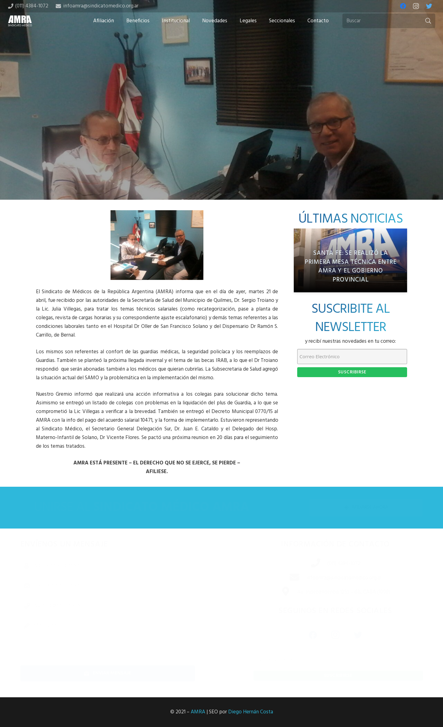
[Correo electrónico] (117, 585)
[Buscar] (388, 21)
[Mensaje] (117, 639)
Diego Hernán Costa (250, 712)
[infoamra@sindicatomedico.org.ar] (287, 578)
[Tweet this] (221, 151)
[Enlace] (20, 20)
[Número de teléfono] (117, 605)
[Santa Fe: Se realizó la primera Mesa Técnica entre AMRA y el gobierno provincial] (350, 260)
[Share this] (202, 151)
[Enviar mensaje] (117, 673)
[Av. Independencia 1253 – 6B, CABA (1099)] (279, 592)
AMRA (198, 712)
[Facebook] (403, 6)
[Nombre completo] (117, 565)
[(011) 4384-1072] (308, 563)
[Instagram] (416, 6)
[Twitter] (429, 6)
